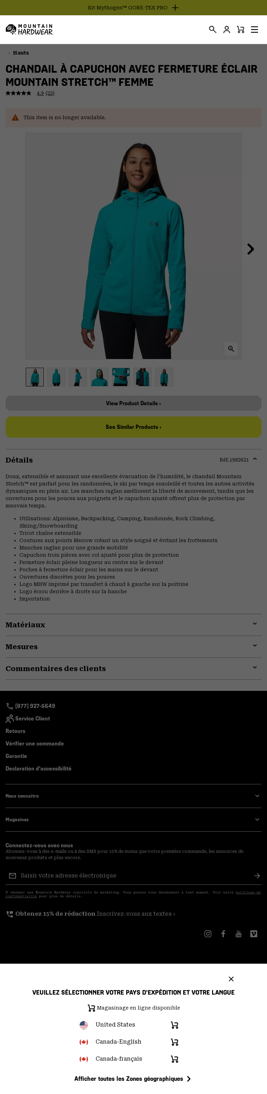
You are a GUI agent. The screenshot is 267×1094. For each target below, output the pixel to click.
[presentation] (213, 29)
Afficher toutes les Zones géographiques (133, 1079)
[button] (254, 29)
